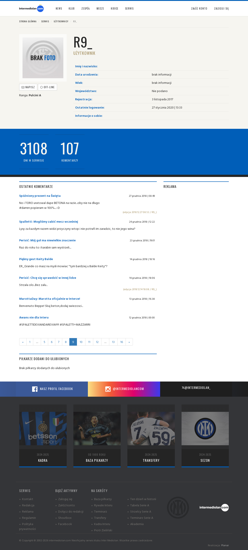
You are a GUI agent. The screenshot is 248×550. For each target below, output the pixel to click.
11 (89, 341)
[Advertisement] (196, 221)
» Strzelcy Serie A (139, 511)
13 (113, 341)
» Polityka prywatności (27, 526)
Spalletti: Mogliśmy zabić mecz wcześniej (48, 221)
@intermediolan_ (196, 387)
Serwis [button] (129, 8)
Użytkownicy (61, 21)
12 (97, 341)
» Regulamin (27, 517)
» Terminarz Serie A (140, 517)
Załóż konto (199, 8)
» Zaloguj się (63, 499)
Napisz (28, 87)
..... (37, 341)
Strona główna (28, 21)
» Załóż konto (65, 505)
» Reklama (26, 511)
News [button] (59, 8)
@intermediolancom (124, 389)
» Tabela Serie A (138, 505)
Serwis (45, 21)
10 (81, 341)
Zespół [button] (85, 8)
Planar (225, 545)
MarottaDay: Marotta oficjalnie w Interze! (49, 298)
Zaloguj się (221, 8)
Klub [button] (72, 8)
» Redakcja (26, 505)
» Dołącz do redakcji (69, 511)
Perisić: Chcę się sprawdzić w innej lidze (47, 277)
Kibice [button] (114, 8)
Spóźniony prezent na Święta (40, 195)
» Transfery (98, 517)
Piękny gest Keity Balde (36, 259)
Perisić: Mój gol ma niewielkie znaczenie (47, 240)
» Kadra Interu (100, 523)
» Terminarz (99, 511)
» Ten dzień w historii (141, 499)
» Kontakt (26, 499)
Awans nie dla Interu (34, 317)
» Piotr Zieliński (101, 530)
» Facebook (63, 523)
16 (121, 341)
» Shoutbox (63, 517)
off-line (47, 87)
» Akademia (135, 523)
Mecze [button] (100, 8)
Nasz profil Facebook (52, 389)
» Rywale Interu (101, 505)
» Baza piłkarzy (101, 499)
